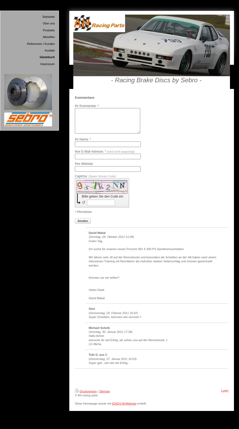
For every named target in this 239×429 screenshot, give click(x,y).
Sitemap (104, 396)
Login (224, 395)
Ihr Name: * (83, 144)
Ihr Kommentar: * (87, 106)
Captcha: (95, 181)
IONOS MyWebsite (124, 408)
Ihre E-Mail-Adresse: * (105, 156)
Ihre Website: (84, 168)
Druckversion (86, 396)
